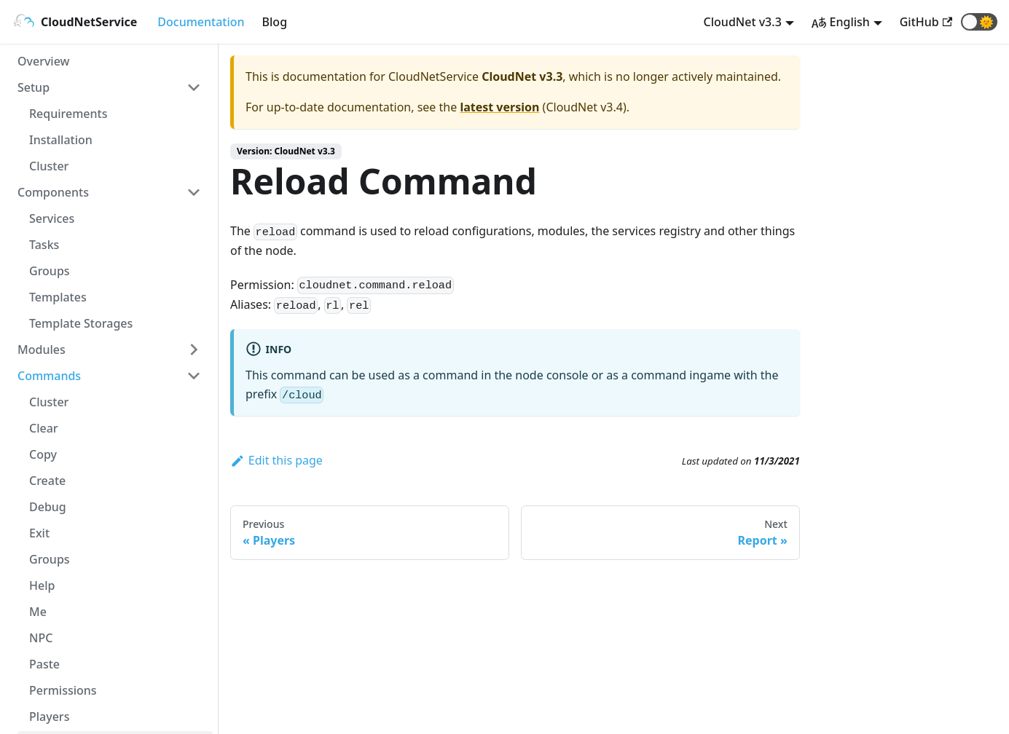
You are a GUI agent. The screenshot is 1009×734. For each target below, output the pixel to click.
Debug (47, 507)
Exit (39, 533)
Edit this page (276, 460)
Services (51, 218)
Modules (41, 350)
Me (38, 612)
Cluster (48, 166)
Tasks (44, 245)
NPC (40, 638)
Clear (43, 428)
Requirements (68, 114)
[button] (979, 22)
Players (49, 717)
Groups (49, 271)
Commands (49, 376)
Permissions (63, 690)
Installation (61, 140)
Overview (43, 61)
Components (53, 192)
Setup (33, 87)
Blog (274, 22)
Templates (58, 297)
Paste (44, 664)
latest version (499, 107)
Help (42, 585)
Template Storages (81, 323)
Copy (43, 454)
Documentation (200, 22)
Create (47, 481)
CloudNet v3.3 (743, 22)
